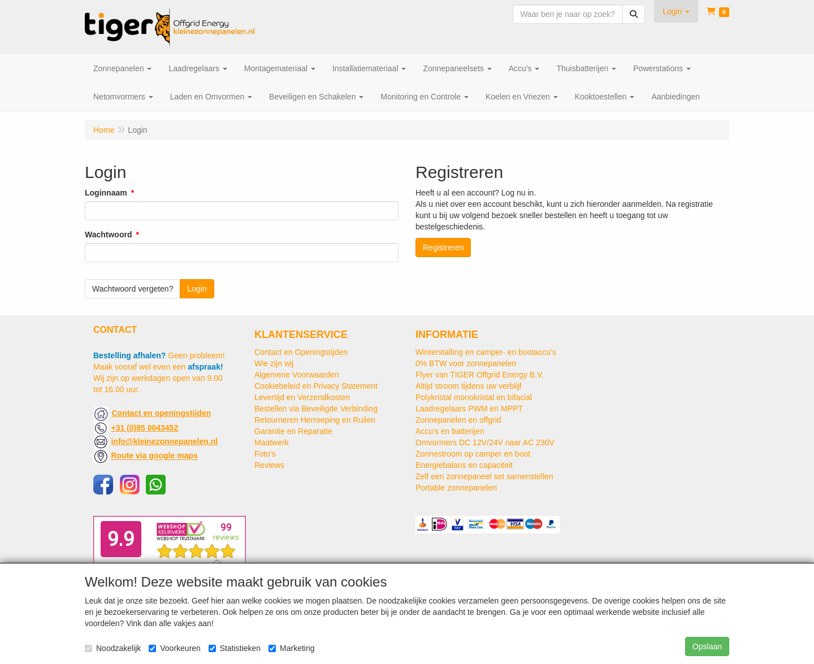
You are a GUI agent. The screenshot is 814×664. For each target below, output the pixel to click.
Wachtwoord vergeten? (132, 288)
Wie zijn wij (273, 363)
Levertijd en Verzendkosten (302, 397)
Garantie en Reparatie (293, 431)
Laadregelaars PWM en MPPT (469, 408)
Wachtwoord (108, 234)
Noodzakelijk (113, 648)
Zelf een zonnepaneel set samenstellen (484, 476)
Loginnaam (106, 192)
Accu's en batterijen (449, 431)
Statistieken (235, 648)
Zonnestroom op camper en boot (472, 453)
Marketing (291, 648)
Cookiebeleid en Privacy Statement (316, 385)
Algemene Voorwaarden (296, 374)
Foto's (265, 453)
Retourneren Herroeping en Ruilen (314, 419)
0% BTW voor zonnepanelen (465, 363)
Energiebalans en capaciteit (464, 465)
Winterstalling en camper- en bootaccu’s (485, 352)
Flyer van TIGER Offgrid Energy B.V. (479, 374)
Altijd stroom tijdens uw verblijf (468, 385)
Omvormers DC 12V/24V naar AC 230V (485, 442)
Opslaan (707, 646)
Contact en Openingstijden (301, 352)
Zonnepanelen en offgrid (458, 419)
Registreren (443, 247)
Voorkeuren (175, 648)
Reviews (269, 465)
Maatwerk (271, 442)
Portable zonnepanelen (456, 487)
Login (196, 288)
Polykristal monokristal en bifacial (473, 397)
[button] (676, 11)
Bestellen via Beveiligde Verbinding (316, 408)
